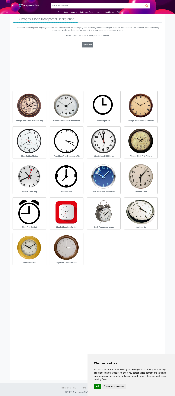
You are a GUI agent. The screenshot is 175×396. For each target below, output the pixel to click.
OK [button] (97, 386)
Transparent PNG (68, 388)
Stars (66, 12)
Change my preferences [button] (114, 386)
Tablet (119, 12)
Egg (59, 12)
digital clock (87, 45)
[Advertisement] (87, 69)
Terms (83, 388)
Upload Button (109, 12)
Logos (97, 12)
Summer (74, 12)
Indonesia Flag (86, 12)
